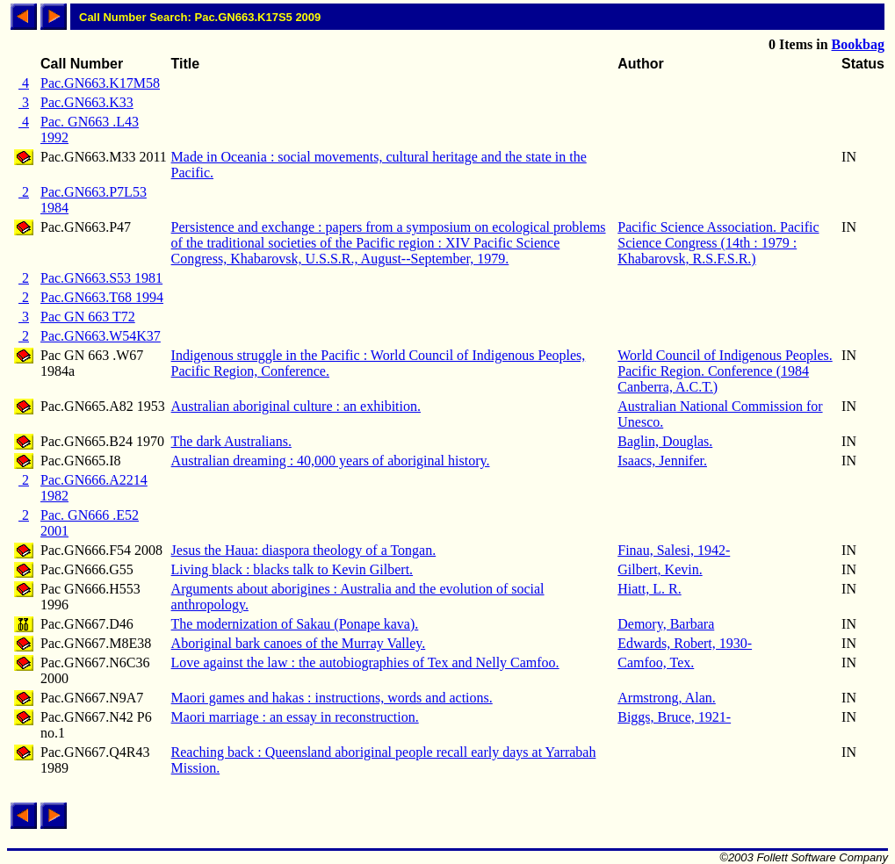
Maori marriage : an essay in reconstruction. (295, 716)
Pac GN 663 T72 (87, 316)
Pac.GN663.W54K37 (100, 335)
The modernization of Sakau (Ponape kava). (295, 623)
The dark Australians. (231, 441)
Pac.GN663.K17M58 (100, 83)
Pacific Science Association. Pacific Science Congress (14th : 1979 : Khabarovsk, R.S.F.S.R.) (718, 243)
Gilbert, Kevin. (659, 569)
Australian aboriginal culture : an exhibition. (296, 406)
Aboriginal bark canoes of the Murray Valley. (298, 643)
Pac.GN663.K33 (87, 102)
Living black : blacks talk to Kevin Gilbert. (292, 569)
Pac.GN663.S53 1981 (101, 277)
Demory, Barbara (665, 623)
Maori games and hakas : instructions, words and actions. (332, 697)
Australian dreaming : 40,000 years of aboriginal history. (330, 460)
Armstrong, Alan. (666, 697)
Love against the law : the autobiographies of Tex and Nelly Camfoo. (365, 662)
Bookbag (858, 44)
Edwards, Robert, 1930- (684, 643)
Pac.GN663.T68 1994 (101, 297)
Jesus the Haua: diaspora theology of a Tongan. (304, 550)
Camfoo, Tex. (655, 662)
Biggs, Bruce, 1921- (674, 716)
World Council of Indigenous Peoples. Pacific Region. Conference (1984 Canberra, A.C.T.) (724, 371)
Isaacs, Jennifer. (662, 460)
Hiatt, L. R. (649, 588)
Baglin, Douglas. (664, 441)
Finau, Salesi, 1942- (673, 550)
